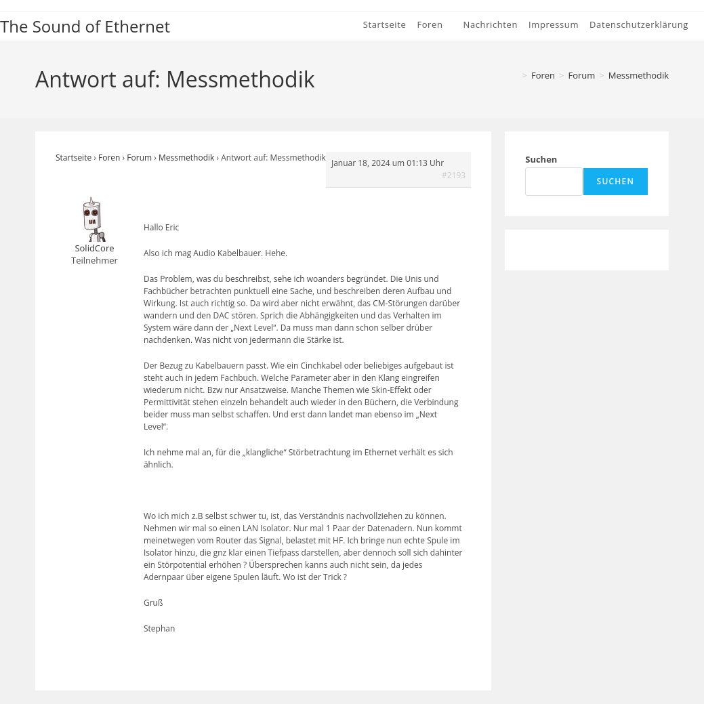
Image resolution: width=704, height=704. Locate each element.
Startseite (73, 157)
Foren (109, 157)
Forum (139, 157)
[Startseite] (513, 75)
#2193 (453, 175)
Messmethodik (638, 75)
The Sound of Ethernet (85, 26)
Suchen (541, 159)
